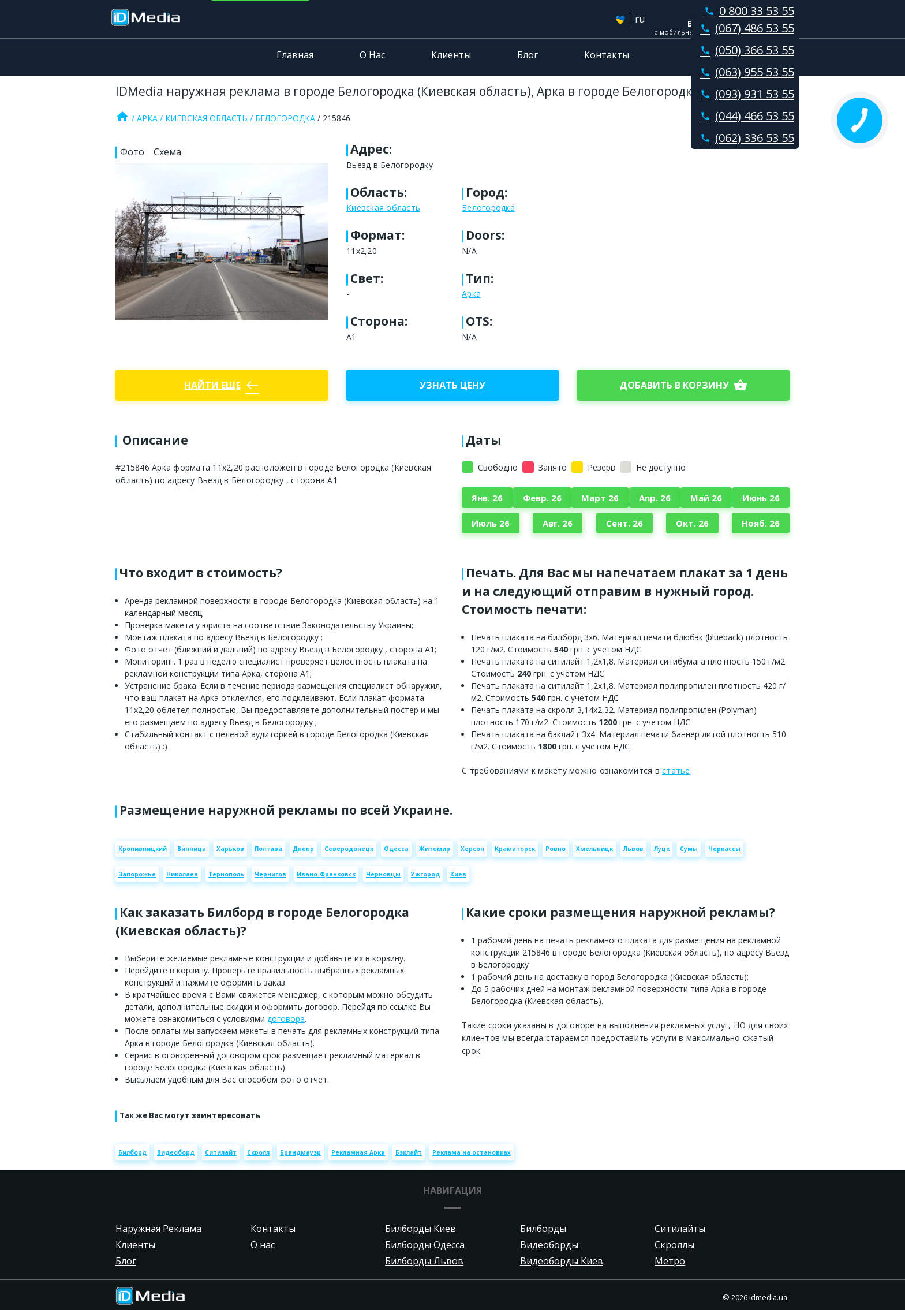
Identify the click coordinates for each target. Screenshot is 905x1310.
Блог (527, 54)
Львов (633, 849)
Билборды (543, 1228)
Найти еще (221, 385)
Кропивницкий (142, 849)
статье (676, 770)
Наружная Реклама (158, 1228)
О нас (262, 1244)
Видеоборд (176, 1152)
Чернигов (270, 874)
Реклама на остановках (471, 1152)
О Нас (372, 54)
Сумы (689, 849)
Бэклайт (408, 1152)
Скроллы (674, 1244)
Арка (147, 118)
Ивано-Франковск (326, 874)
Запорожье (137, 874)
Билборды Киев (420, 1228)
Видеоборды (549, 1244)
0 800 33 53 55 (747, 10)
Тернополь (226, 874)
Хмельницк (594, 849)
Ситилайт (221, 1152)
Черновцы (383, 874)
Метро (670, 1261)
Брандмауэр (300, 1152)
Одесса (396, 849)
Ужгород (425, 874)
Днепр (303, 849)
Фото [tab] (132, 151)
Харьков (230, 849)
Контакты (606, 54)
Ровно (555, 849)
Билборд (132, 1152)
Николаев (182, 874)
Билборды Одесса (425, 1244)
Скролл (258, 1152)
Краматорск (515, 849)
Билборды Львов (424, 1261)
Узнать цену (452, 385)
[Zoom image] (221, 241)
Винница (191, 849)
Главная (294, 54)
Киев (458, 874)
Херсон (472, 849)
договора (286, 1018)
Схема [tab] (167, 151)
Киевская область (206, 118)
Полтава (268, 849)
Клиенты (451, 54)
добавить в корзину (683, 385)
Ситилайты (680, 1228)
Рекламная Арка (358, 1152)
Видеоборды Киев (561, 1261)
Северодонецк (348, 849)
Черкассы (724, 849)
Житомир (434, 849)
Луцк (662, 849)
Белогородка (285, 118)
